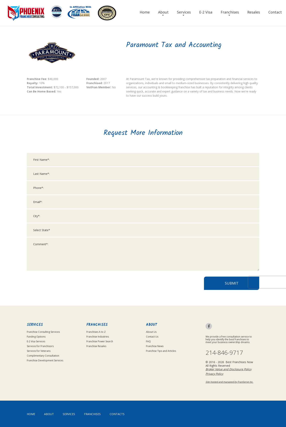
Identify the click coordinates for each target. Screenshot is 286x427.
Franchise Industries (97, 336)
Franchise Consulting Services (43, 332)
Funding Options (36, 336)
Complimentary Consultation (43, 355)
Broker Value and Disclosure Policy (228, 369)
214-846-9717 (224, 353)
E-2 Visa (205, 12)
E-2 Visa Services (36, 341)
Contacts (117, 414)
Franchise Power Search (99, 341)
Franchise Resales (96, 346)
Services (184, 12)
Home (145, 12)
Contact (275, 12)
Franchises (230, 12)
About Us (151, 332)
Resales (253, 12)
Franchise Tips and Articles (161, 351)
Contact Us (152, 336)
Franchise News (154, 346)
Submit (232, 283)
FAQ (148, 341)
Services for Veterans (38, 351)
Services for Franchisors (40, 346)
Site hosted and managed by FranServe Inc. (229, 382)
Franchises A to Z (96, 332)
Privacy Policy (214, 374)
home (31, 414)
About (163, 12)
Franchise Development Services (45, 360)
